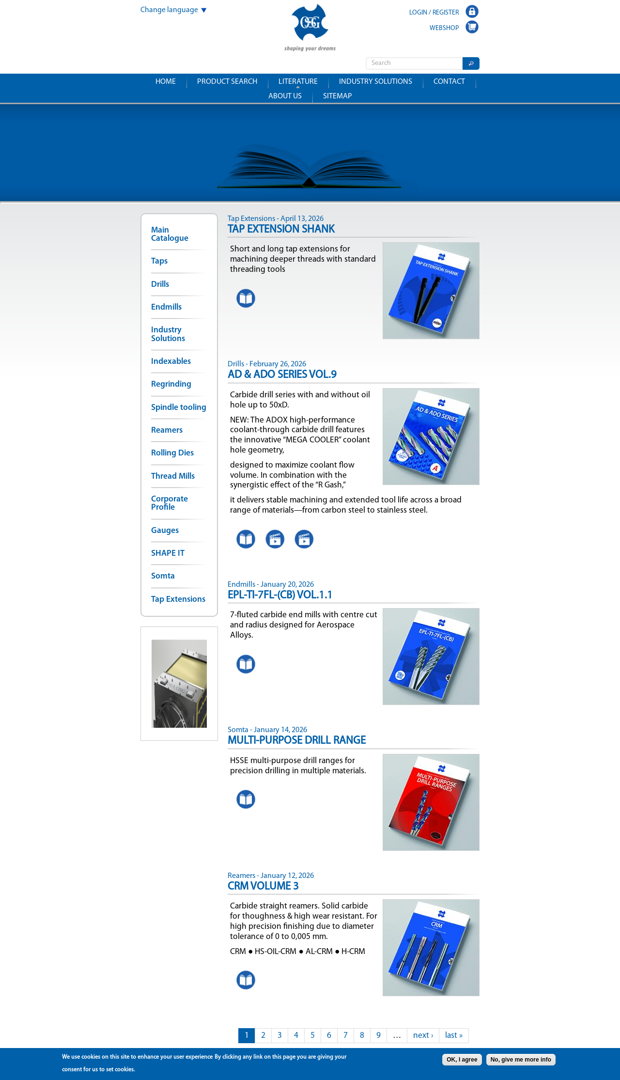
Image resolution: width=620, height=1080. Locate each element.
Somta (163, 576)
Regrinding (171, 384)
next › (423, 1036)
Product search (227, 82)
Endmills (166, 307)
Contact (449, 82)
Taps (159, 261)
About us (285, 96)
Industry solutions (375, 82)
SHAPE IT (168, 553)
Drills (160, 285)
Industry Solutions (168, 334)
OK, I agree (462, 1059)
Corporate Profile (169, 503)
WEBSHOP (444, 28)
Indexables (171, 362)
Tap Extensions (178, 599)
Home (165, 82)
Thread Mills (173, 476)
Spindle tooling (178, 408)
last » (454, 1036)
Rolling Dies (172, 453)
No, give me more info (521, 1059)
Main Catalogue (169, 234)
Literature (298, 82)
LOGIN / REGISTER (434, 13)
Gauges (165, 531)
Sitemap (337, 96)
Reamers (167, 430)
